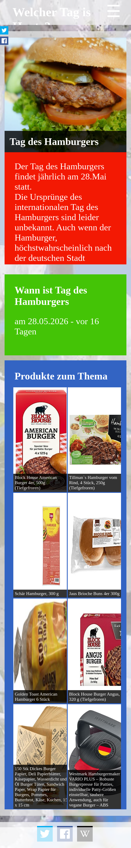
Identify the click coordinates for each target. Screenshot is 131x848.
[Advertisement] (65, 837)
